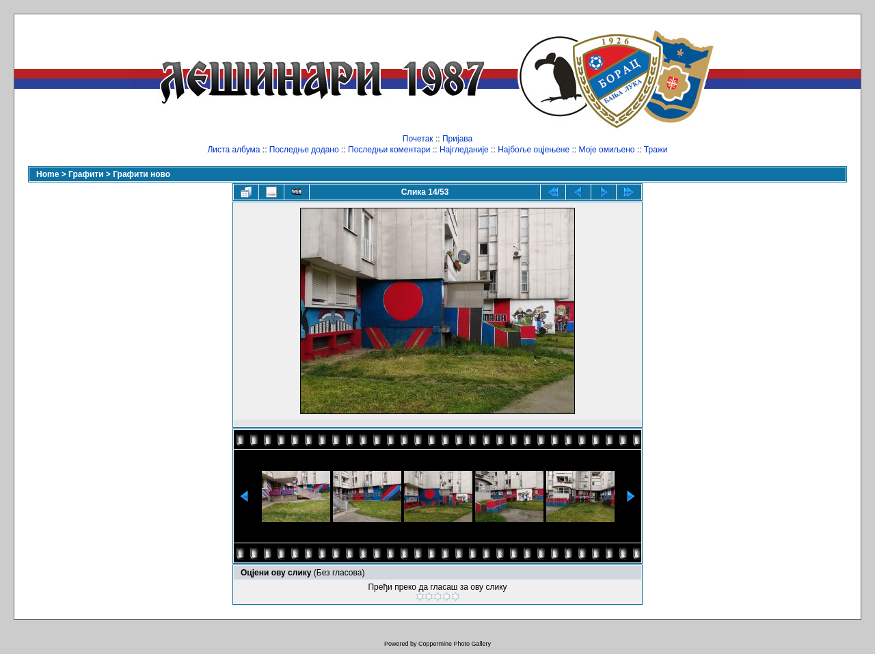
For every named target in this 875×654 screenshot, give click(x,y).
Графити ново (141, 174)
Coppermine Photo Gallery (454, 643)
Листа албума (233, 149)
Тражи (656, 149)
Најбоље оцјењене (533, 149)
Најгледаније (464, 149)
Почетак (418, 139)
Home (47, 174)
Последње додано (304, 149)
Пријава (457, 139)
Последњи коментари (389, 149)
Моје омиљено (607, 149)
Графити (85, 174)
